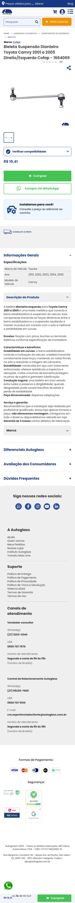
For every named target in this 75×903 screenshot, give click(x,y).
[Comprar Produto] (54, 898)
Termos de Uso (16, 596)
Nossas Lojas (15, 548)
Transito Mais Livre (19, 555)
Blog (70, 4)
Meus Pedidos (16, 544)
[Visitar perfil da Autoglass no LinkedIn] (56, 506)
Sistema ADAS (16, 589)
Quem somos (16, 541)
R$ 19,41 (27, 896)
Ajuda (11, 537)
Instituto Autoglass (19, 552)
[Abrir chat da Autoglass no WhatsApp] (18, 506)
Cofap (16, 42)
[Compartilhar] (68, 68)
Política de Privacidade (21, 581)
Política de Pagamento (21, 577)
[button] (37, 297)
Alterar (39, 4)
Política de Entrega (19, 574)
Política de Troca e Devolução (26, 585)
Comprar (37, 176)
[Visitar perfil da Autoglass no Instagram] (37, 506)
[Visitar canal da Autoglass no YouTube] (47, 506)
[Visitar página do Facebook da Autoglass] (28, 506)
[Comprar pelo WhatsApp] (37, 188)
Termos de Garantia (20, 592)
